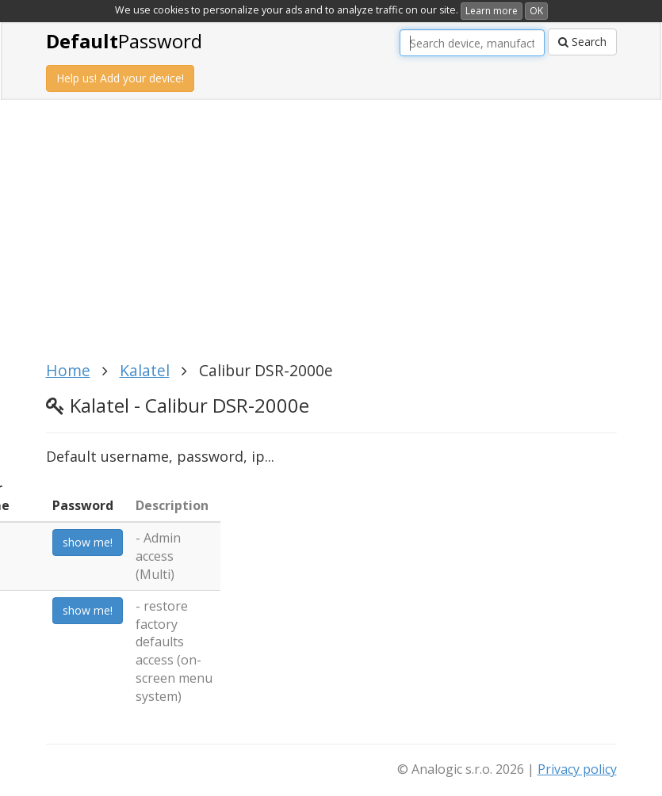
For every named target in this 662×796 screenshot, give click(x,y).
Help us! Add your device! (120, 78)
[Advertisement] (335, 239)
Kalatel (145, 370)
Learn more (491, 10)
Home (68, 370)
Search (582, 41)
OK (536, 10)
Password (124, 41)
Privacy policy (577, 769)
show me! (88, 542)
